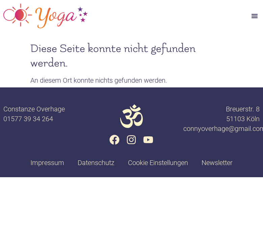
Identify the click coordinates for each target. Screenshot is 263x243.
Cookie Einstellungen (158, 163)
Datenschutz (96, 163)
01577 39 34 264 (28, 119)
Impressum (47, 163)
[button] (254, 16)
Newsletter (217, 163)
